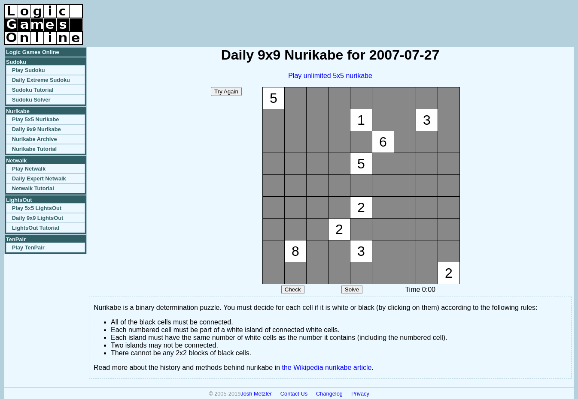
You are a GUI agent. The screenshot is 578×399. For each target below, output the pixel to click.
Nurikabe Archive (34, 139)
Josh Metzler (256, 393)
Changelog (329, 393)
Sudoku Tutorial (32, 90)
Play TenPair (28, 247)
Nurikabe (18, 111)
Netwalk (16, 160)
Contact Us (293, 393)
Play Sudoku (28, 70)
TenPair (16, 239)
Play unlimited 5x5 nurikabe (330, 75)
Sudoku (16, 62)
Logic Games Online (32, 52)
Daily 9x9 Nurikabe (36, 129)
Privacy (360, 393)
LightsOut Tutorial (35, 228)
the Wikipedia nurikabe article (327, 367)
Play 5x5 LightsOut (36, 208)
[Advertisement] (473, 17)
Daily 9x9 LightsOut (37, 218)
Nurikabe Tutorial (34, 149)
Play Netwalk (29, 168)
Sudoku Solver (31, 99)
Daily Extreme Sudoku (41, 80)
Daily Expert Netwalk (39, 178)
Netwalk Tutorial (33, 188)
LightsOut (19, 200)
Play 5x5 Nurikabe (35, 119)
